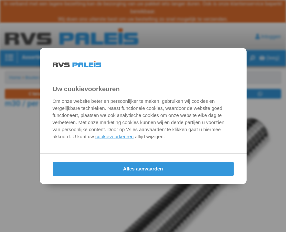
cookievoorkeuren (114, 136)
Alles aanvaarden (143, 168)
